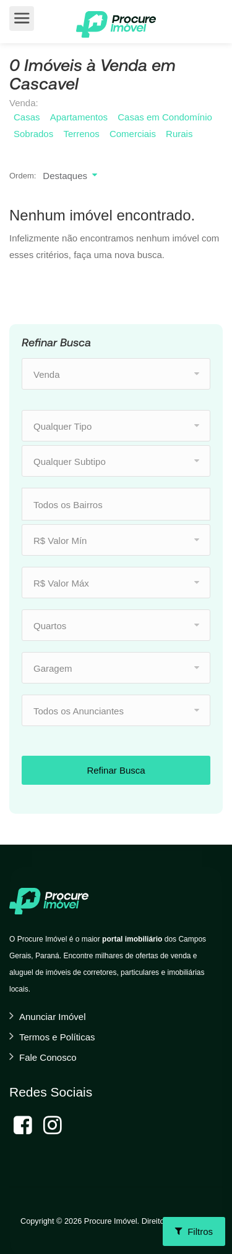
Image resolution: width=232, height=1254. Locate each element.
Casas (27, 117)
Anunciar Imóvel (52, 1016)
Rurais (179, 133)
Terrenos (81, 133)
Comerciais (133, 133)
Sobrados (33, 133)
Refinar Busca (116, 770)
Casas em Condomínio (165, 117)
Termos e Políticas (57, 1037)
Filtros (194, 1231)
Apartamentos (79, 117)
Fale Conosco (48, 1057)
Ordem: (22, 175)
